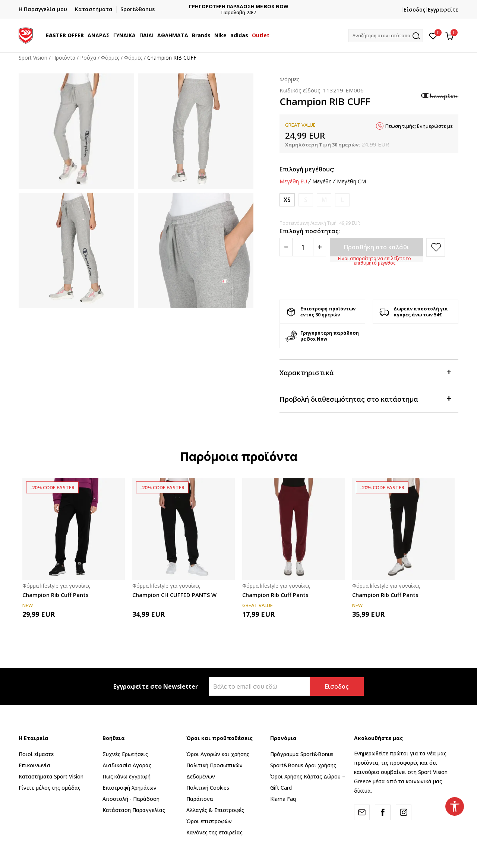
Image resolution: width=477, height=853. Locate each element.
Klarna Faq (283, 798)
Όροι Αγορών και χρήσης (217, 754)
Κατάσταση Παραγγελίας (133, 809)
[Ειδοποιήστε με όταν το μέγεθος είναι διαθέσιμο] (305, 199)
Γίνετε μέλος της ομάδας (49, 787)
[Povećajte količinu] (319, 247)
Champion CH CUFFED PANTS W (174, 594)
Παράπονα (199, 798)
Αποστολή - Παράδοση (130, 798)
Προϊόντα (63, 57)
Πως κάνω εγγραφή (126, 776)
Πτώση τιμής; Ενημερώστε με (419, 126)
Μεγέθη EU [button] (293, 181)
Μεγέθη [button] (322, 181)
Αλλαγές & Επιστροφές (215, 809)
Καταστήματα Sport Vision (51, 776)
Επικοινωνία (34, 765)
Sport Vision (33, 57)
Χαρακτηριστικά (365, 372)
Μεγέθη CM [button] (351, 181)
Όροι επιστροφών (209, 821)
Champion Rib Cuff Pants (55, 594)
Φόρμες (110, 57)
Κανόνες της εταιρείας (214, 832)
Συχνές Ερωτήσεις (125, 754)
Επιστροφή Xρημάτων (129, 787)
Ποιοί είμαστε (36, 754)
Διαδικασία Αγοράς (126, 765)
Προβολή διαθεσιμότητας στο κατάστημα (365, 399)
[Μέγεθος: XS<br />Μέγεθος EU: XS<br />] (287, 199)
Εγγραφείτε (443, 9)
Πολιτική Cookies (207, 787)
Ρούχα (88, 57)
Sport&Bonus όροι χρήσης (303, 765)
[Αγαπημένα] (433, 35)
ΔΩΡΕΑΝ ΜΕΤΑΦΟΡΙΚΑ (189, 6)
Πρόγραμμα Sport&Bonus (302, 754)
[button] (385, 35)
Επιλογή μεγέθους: (306, 169)
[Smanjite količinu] (286, 247)
